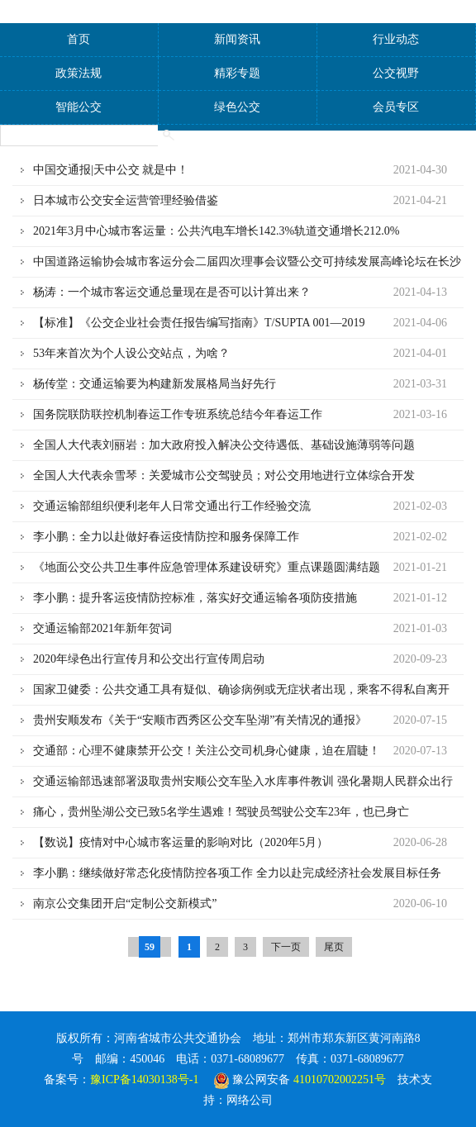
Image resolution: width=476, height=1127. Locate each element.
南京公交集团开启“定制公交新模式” (125, 903)
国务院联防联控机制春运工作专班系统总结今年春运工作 (177, 414)
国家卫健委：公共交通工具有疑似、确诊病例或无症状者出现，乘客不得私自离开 (241, 689)
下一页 (286, 947)
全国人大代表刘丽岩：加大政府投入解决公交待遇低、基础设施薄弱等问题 (224, 445)
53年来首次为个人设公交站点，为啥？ (131, 353)
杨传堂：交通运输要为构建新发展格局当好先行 (154, 384)
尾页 (334, 947)
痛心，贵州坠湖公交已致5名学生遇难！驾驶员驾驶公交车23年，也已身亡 (221, 812)
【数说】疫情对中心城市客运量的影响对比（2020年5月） (180, 842)
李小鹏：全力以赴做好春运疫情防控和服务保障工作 (166, 536)
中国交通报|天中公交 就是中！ (110, 170)
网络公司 (249, 1100)
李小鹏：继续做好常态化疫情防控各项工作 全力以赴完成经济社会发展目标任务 (237, 873)
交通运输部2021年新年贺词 (102, 628)
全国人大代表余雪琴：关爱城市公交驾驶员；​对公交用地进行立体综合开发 (224, 475)
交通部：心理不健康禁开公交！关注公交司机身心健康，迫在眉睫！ (206, 750)
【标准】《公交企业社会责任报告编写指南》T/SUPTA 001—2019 (198, 322)
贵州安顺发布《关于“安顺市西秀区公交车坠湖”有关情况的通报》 (200, 720)
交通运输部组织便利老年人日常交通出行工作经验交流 (172, 506)
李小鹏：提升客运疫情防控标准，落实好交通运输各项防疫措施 (195, 598)
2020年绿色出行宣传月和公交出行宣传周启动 (148, 659)
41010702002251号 (339, 1079)
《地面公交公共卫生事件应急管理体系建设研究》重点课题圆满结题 (206, 567)
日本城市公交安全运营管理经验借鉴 (125, 200)
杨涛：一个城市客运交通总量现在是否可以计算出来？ (172, 292)
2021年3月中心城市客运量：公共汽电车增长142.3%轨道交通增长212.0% (216, 231)
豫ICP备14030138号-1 (144, 1079)
